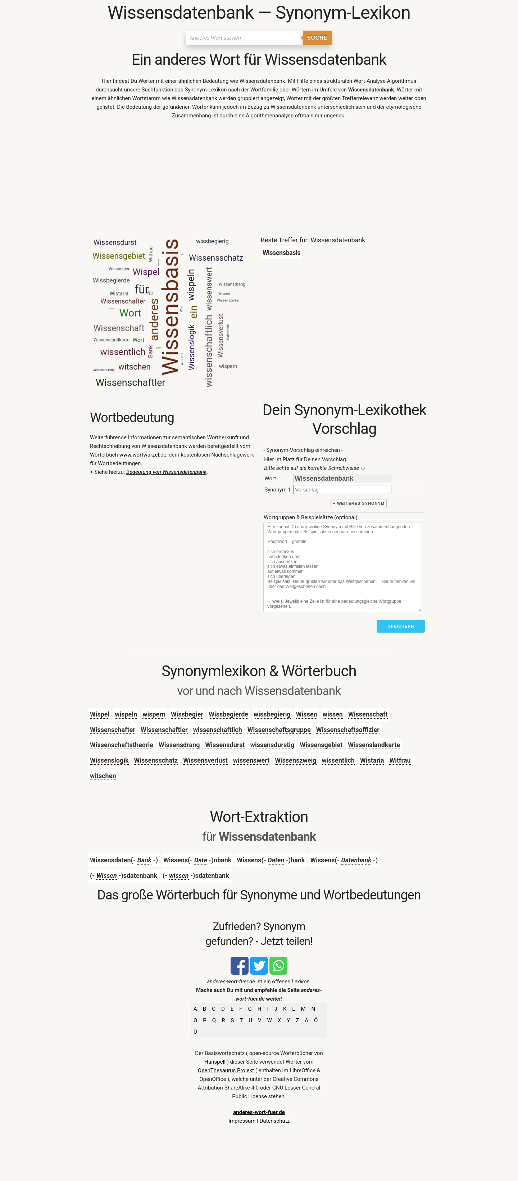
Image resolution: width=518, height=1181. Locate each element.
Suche (317, 38)
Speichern (401, 626)
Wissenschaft (368, 714)
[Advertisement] (259, 179)
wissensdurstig (272, 745)
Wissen (306, 714)
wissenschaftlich (217, 729)
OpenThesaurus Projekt (226, 1070)
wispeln (126, 714)
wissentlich (338, 760)
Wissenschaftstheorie (121, 745)
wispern (153, 714)
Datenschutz (274, 1121)
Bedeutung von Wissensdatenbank (166, 472)
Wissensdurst (225, 745)
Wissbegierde (228, 714)
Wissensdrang (179, 745)
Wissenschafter (112, 729)
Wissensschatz (156, 760)
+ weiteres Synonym (359, 503)
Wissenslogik (109, 760)
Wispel (99, 714)
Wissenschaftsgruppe (279, 729)
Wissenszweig (295, 760)
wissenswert (251, 760)
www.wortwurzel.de (142, 455)
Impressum (241, 1121)
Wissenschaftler (164, 729)
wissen (333, 714)
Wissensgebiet (321, 745)
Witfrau (399, 760)
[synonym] (342, 489)
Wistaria (372, 760)
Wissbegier (187, 714)
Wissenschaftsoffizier (348, 729)
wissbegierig (272, 714)
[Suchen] (244, 38)
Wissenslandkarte (374, 745)
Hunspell (215, 1062)
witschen (103, 776)
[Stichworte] (342, 567)
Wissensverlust (205, 760)
